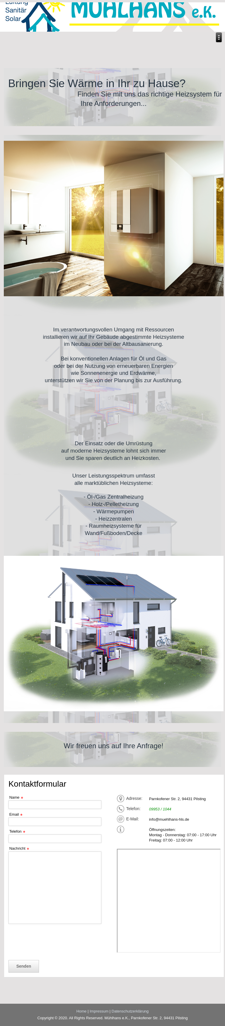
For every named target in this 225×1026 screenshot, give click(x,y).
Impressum (99, 1011)
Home (81, 1011)
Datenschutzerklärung (130, 1011)
